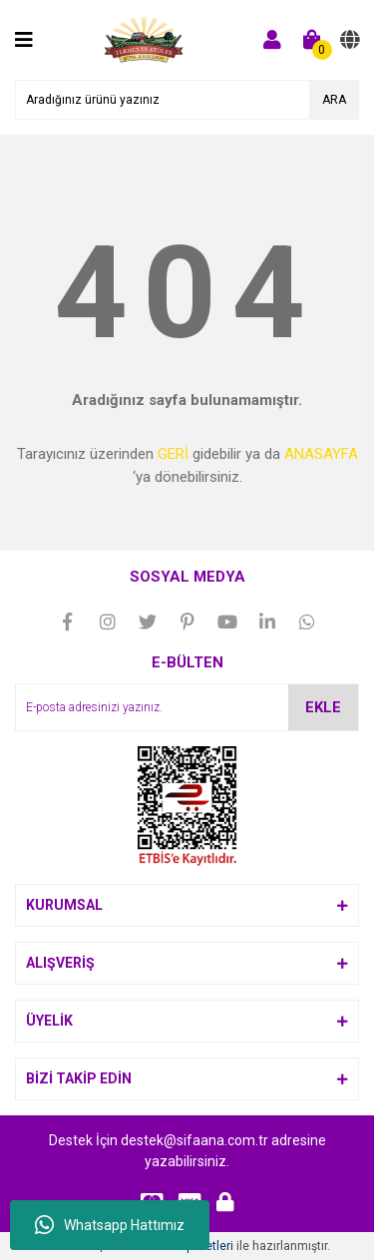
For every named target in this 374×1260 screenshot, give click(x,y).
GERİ (173, 454)
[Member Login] (272, 40)
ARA (334, 100)
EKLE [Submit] (323, 707)
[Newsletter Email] (187, 707)
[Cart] (312, 40)
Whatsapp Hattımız (110, 1225)
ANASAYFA (321, 454)
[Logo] (144, 39)
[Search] (187, 100)
